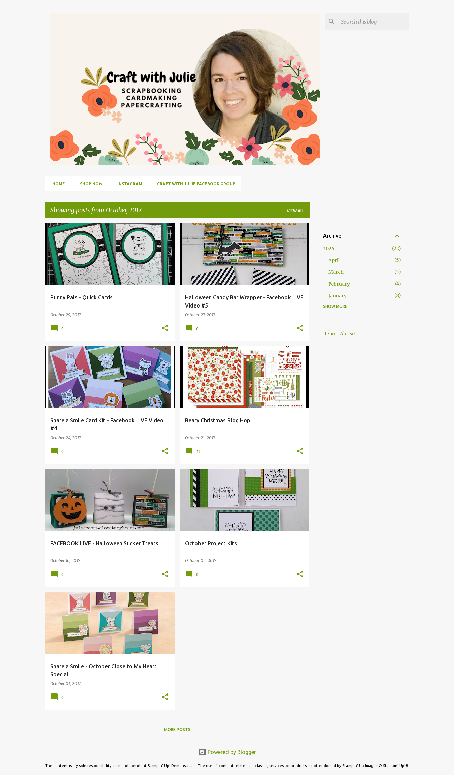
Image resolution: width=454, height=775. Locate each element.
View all (295, 210)
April (334, 260)
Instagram (127, 184)
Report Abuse (339, 334)
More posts (177, 729)
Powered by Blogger (227, 752)
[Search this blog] (373, 21)
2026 (328, 249)
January (337, 296)
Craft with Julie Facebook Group (194, 184)
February (339, 284)
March (336, 272)
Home (56, 184)
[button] (165, 328)
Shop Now (89, 184)
